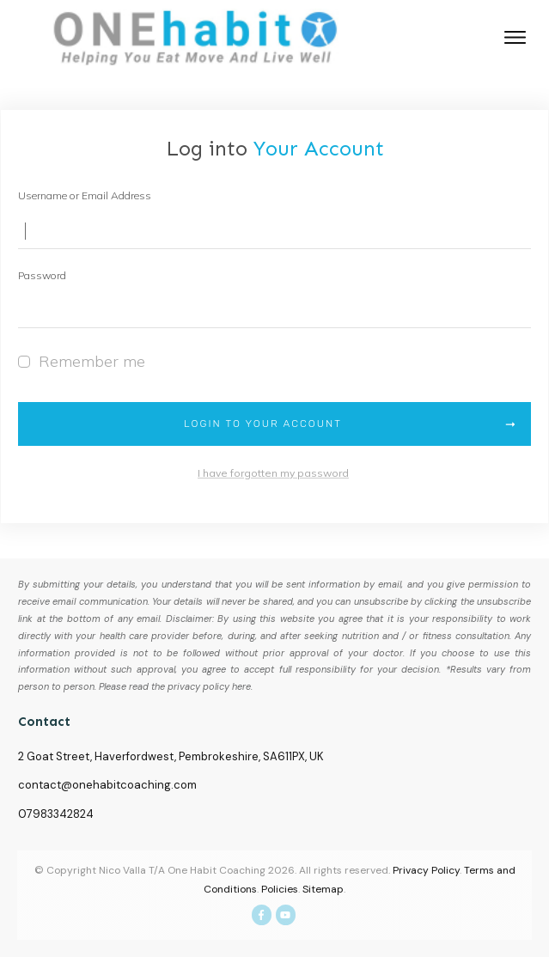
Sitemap (323, 889)
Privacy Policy (426, 870)
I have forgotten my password (273, 472)
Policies (279, 889)
